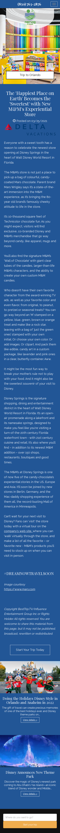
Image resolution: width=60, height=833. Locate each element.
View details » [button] (30, 720)
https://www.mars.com (19, 589)
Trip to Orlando (30, 75)
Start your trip (30, 824)
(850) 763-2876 (29, 4)
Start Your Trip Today (30, 649)
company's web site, (18, 531)
